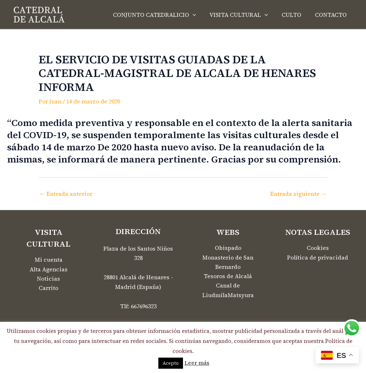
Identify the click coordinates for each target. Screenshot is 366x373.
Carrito (48, 288)
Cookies (318, 248)
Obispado (228, 248)
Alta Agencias (48, 269)
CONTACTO (332, 15)
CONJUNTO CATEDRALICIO (162, 14)
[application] (200, 14)
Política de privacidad (317, 258)
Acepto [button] (171, 363)
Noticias (48, 279)
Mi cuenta (49, 260)
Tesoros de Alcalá (228, 277)
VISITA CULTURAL (244, 14)
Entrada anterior (65, 194)
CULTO (295, 15)
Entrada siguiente (298, 194)
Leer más (196, 363)
